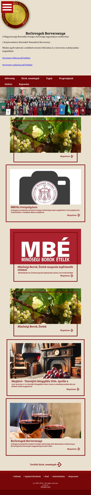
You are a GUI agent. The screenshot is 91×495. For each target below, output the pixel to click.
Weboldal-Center (45, 487)
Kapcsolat (24, 84)
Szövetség (11, 78)
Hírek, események (31, 78)
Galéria (8, 84)
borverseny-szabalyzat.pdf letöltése (17, 65)
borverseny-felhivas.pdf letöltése (16, 58)
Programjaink (66, 78)
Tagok (50, 78)
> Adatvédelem (58, 476)
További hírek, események (43, 464)
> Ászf (46, 476)
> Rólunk (17, 476)
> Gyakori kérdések (32, 476)
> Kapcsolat (73, 476)
